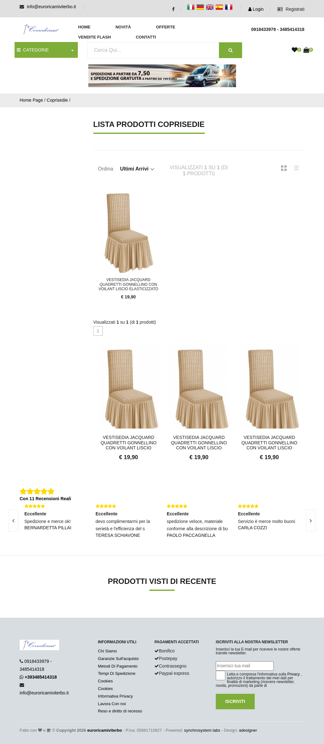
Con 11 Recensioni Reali (45, 498)
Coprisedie (57, 100)
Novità (123, 27)
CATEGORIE (33, 49)
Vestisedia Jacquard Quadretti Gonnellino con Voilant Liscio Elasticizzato (128, 284)
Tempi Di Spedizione (116, 673)
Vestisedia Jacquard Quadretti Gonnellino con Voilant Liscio (129, 443)
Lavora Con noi (112, 703)
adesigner (248, 730)
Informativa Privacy (115, 696)
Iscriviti (235, 701)
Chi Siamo (107, 651)
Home (84, 27)
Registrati (290, 9)
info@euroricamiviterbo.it (51, 6)
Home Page (31, 100)
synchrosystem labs (202, 730)
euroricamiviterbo (104, 730)
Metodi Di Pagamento (117, 666)
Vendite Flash (94, 37)
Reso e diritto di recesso (120, 711)
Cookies (105, 681)
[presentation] (310, 520)
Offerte (165, 27)
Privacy (293, 674)
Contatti (146, 37)
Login (256, 9)
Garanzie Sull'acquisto (118, 658)
